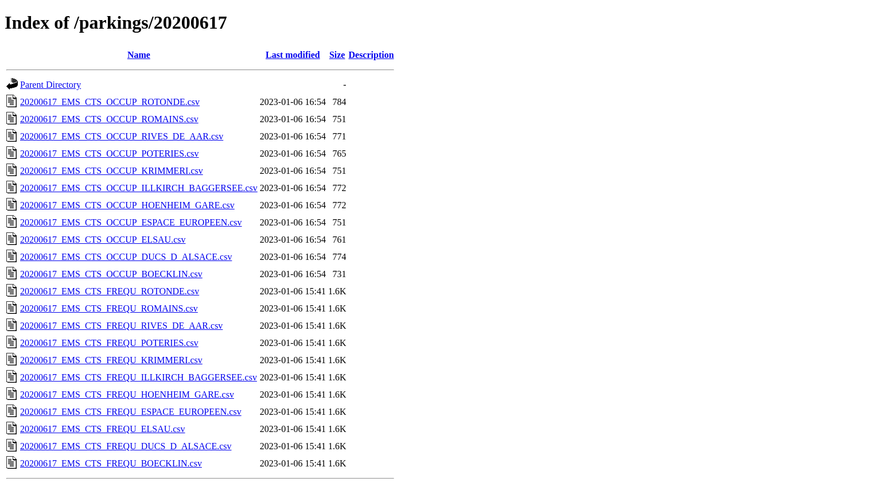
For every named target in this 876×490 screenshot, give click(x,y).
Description (371, 55)
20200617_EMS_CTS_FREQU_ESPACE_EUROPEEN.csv (131, 412)
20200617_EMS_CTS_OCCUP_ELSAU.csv (102, 239)
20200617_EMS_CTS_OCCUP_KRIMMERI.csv (111, 171)
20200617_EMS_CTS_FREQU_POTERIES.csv (109, 343)
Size (337, 55)
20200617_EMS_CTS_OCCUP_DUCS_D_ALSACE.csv (126, 257)
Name (138, 55)
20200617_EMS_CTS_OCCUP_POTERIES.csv (109, 153)
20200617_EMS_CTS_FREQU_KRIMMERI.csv (111, 360)
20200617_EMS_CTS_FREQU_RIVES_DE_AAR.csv (121, 325)
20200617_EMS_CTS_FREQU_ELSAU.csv (102, 429)
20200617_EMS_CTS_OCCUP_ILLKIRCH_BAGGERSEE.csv (139, 188)
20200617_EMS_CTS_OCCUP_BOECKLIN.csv (111, 274)
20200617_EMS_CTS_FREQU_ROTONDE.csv (109, 291)
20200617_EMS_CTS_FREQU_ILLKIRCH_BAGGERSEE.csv (138, 377)
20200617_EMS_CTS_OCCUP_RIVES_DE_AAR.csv (121, 136)
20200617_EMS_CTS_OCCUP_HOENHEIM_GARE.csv (127, 205)
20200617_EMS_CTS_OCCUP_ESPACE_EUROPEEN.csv (131, 222)
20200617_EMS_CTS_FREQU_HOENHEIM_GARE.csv (127, 394)
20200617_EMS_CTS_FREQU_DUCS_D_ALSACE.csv (125, 446)
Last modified (293, 55)
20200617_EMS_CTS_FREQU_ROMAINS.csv (109, 308)
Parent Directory (50, 85)
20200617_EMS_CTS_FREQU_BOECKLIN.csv (111, 463)
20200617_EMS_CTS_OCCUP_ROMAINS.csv (109, 119)
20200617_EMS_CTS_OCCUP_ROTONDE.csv (110, 102)
